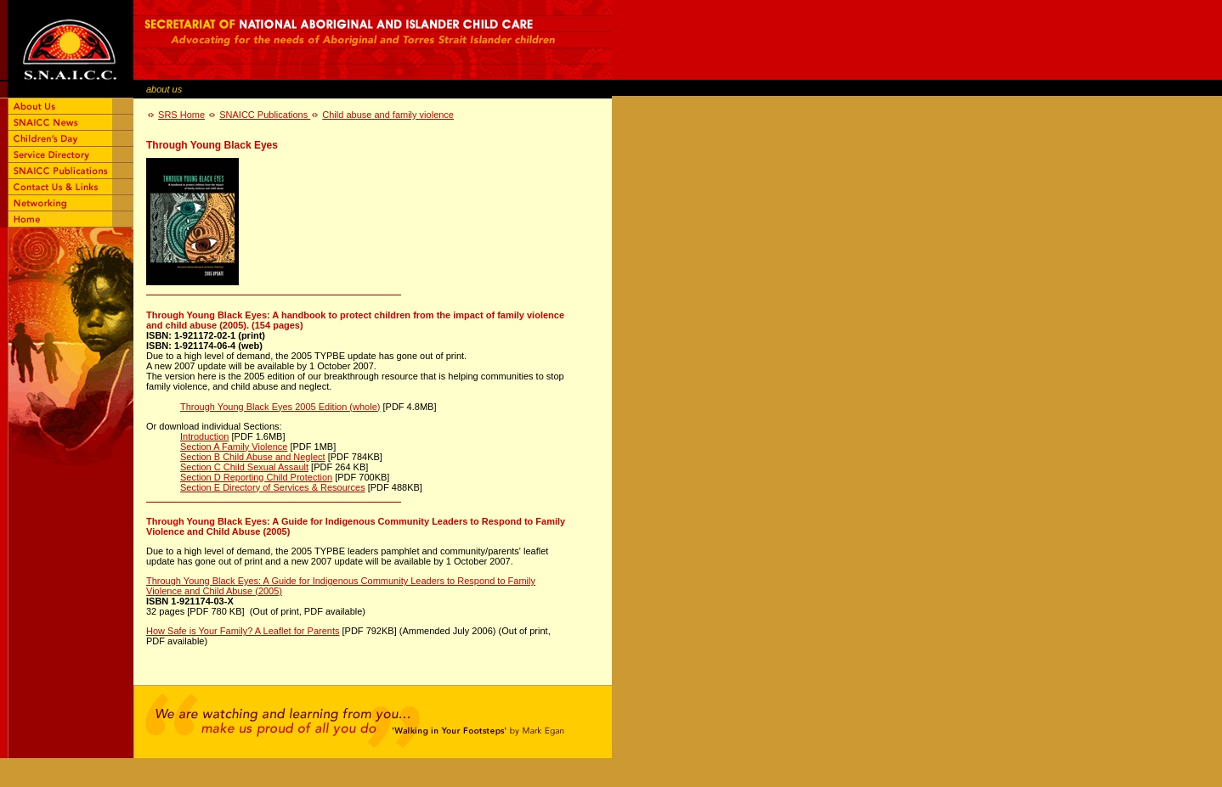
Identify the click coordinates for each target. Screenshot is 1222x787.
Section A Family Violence (233, 446)
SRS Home (181, 115)
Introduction (204, 436)
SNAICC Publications (264, 115)
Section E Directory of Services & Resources (272, 487)
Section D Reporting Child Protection (256, 477)
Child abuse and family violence (388, 115)
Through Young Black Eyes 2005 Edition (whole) (280, 407)
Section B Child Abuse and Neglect (252, 457)
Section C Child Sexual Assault (244, 467)
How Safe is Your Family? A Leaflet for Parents (242, 631)
